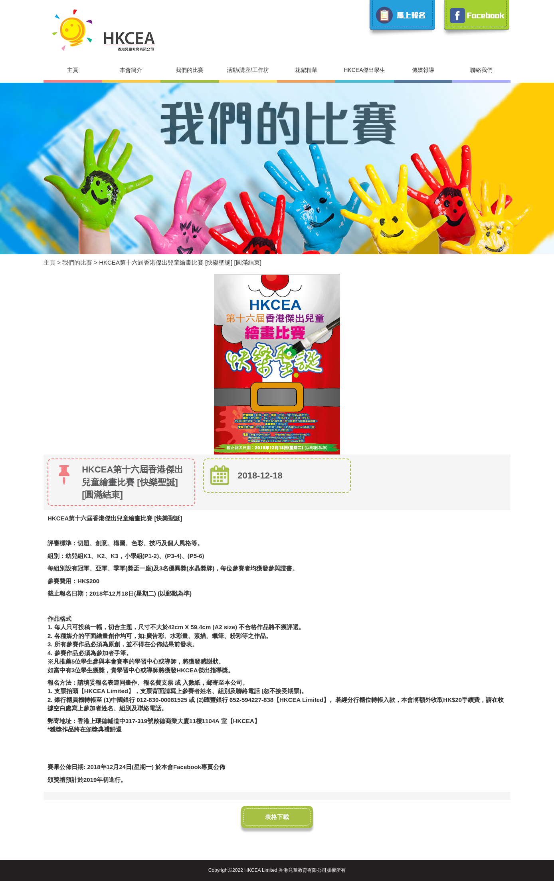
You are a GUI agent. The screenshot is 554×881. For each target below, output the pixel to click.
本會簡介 (131, 70)
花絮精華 (306, 70)
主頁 (72, 70)
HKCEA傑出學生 (364, 70)
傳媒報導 (423, 70)
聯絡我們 (481, 70)
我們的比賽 (190, 70)
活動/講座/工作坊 (248, 70)
